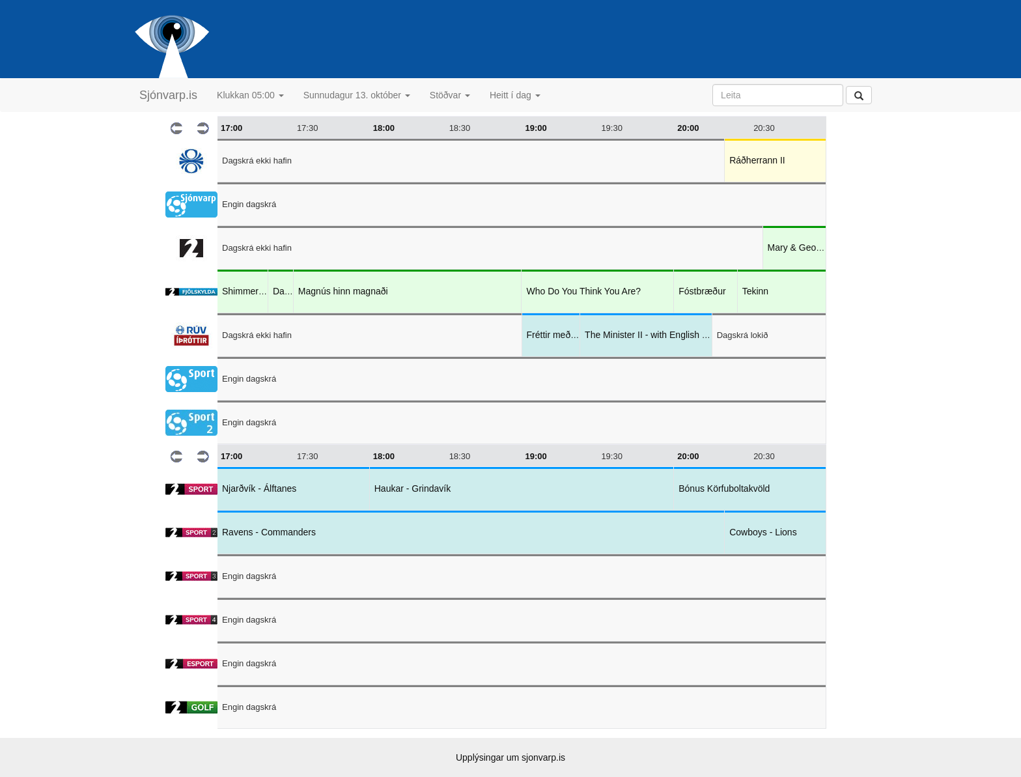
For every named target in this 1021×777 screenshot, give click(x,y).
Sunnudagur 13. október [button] (356, 95)
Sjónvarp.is (168, 95)
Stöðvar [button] (450, 95)
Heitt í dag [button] (515, 95)
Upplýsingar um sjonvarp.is (510, 757)
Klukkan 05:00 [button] (250, 95)
